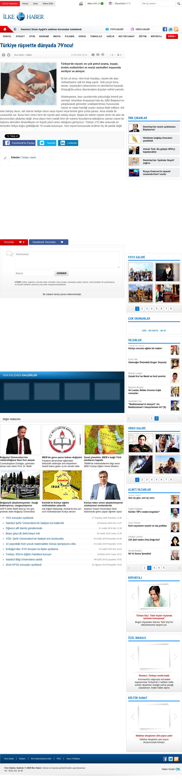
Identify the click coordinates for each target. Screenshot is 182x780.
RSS (59, 759)
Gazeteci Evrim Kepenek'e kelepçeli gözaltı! (46, 29)
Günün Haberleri (9, 3)
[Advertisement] (114, 19)
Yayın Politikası (73, 759)
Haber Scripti (168, 769)
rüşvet (33, 157)
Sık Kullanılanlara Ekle (41, 759)
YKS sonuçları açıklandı (19, 517)
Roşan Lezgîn (148, 376)
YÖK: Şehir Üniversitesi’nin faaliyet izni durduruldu (35, 538)
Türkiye (24, 157)
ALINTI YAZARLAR (139, 489)
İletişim (22, 759)
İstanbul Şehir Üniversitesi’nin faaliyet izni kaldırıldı (35, 523)
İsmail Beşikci (148, 554)
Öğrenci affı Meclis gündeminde (24, 528)
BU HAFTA (153, 331)
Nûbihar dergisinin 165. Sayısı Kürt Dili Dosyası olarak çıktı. (154, 740)
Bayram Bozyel (148, 391)
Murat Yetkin (148, 498)
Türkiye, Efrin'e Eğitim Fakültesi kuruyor (28, 554)
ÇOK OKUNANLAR (139, 318)
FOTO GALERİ (136, 257)
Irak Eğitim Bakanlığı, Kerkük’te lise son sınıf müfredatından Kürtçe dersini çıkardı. (62, 507)
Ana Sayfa (9, 759)
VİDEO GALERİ (136, 428)
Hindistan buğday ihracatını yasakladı (157, 139)
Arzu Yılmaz (148, 526)
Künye (25, 3)
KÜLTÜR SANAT (137, 698)
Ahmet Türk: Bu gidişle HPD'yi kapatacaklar (159, 150)
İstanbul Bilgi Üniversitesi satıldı (24, 559)
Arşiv (35, 3)
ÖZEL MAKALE (137, 638)
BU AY (163, 331)
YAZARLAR (135, 340)
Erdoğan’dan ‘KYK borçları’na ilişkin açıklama (32, 549)
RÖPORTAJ (135, 578)
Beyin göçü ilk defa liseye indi (23, 533)
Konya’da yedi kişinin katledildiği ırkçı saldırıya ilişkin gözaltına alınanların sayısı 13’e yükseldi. (154, 681)
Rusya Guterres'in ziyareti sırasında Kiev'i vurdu (156, 173)
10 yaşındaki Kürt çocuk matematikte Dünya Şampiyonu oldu (41, 543)
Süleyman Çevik (148, 348)
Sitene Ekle (48, 3)
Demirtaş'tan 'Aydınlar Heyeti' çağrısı (158, 161)
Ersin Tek (148, 362)
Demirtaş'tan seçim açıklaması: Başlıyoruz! (159, 128)
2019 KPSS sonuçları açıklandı (24, 564)
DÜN (144, 331)
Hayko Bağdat (148, 512)
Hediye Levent (148, 540)
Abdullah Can (148, 405)
